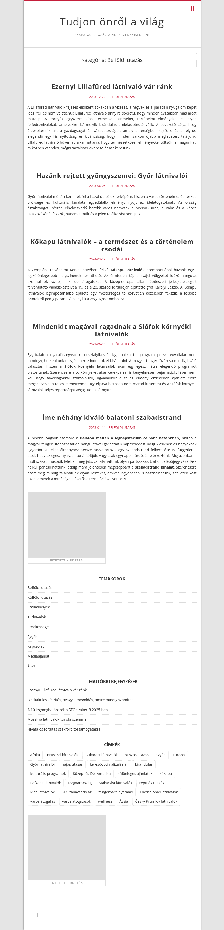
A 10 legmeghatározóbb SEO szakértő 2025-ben (68, 709)
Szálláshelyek (39, 607)
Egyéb (33, 636)
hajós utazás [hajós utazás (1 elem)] (72, 764)
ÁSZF (32, 666)
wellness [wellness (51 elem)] (105, 801)
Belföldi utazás (121, 97)
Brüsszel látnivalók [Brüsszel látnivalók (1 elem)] (62, 754)
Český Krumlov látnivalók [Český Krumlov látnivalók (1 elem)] (156, 801)
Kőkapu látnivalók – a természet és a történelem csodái (112, 245)
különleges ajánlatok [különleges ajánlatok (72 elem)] (135, 773)
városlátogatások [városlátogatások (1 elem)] (76, 801)
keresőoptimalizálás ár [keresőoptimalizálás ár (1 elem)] (109, 764)
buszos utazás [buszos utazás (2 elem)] (137, 754)
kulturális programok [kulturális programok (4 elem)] (48, 773)
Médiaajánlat (38, 656)
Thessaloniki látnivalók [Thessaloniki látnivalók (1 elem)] (159, 792)
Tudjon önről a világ (112, 21)
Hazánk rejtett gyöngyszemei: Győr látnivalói (112, 175)
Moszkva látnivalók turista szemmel (57, 719)
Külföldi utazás (40, 597)
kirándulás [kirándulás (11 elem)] (144, 764)
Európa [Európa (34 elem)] (179, 754)
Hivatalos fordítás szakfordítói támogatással (65, 729)
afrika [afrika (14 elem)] (35, 754)
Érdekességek (39, 626)
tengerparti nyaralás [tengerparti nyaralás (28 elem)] (116, 792)
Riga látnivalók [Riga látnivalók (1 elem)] (42, 792)
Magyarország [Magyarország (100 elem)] (80, 782)
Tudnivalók (37, 616)
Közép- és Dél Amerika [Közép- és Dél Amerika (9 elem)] (92, 773)
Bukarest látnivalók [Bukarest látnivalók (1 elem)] (101, 754)
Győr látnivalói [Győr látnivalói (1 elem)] (42, 764)
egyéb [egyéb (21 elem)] (161, 754)
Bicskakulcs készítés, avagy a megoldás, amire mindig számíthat (81, 699)
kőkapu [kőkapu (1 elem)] (165, 773)
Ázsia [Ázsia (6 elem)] (123, 801)
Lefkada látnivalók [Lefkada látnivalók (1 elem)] (45, 782)
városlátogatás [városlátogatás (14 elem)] (42, 801)
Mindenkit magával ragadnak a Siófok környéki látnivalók (112, 330)
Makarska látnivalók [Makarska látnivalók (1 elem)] (115, 782)
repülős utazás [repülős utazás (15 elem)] (151, 782)
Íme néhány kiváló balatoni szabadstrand (112, 417)
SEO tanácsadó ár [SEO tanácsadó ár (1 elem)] (76, 792)
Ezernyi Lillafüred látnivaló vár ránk (112, 86)
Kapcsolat (36, 646)
